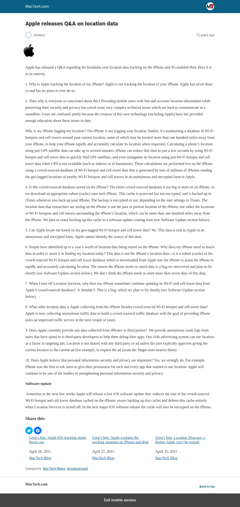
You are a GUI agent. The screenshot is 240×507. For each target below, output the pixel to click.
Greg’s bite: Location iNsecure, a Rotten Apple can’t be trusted (180, 440)
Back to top (207, 486)
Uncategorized (77, 469)
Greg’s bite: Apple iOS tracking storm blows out (57, 440)
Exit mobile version (120, 500)
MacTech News (54, 469)
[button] (29, 430)
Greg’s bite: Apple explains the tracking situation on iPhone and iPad (120, 440)
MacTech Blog (40, 458)
